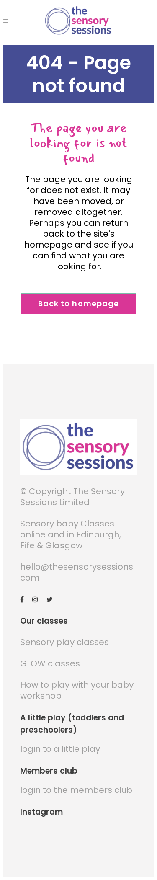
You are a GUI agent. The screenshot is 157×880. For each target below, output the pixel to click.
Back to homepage (78, 303)
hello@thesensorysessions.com (77, 572)
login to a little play (60, 749)
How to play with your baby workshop (77, 690)
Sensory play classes (64, 642)
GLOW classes (50, 663)
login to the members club (76, 790)
